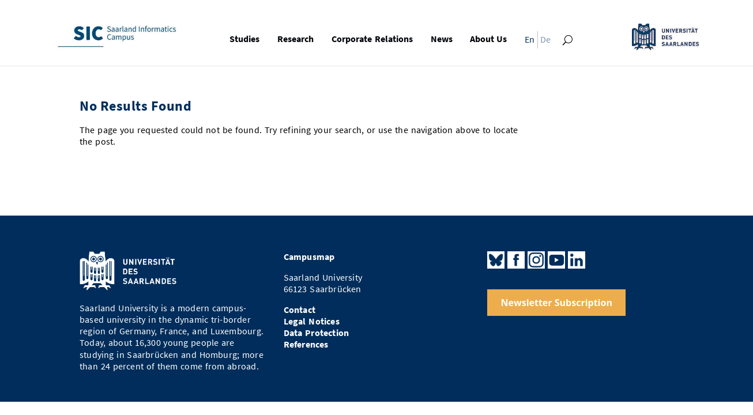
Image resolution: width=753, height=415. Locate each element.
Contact (299, 309)
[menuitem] (527, 42)
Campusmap (309, 256)
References (306, 344)
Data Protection (316, 332)
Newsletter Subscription (556, 302)
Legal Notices (312, 321)
